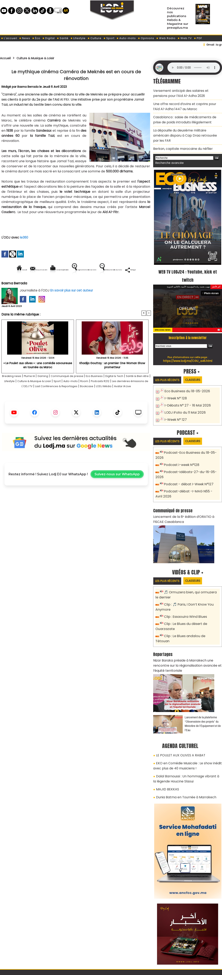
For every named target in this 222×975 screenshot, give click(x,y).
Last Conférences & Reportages (100, 400)
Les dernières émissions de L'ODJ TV (44, 400)
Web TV (185, 38)
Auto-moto (126, 38)
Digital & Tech (136, 390)
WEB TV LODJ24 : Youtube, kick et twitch (187, 262)
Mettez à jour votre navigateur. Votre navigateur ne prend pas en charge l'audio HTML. (193, 67)
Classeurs (197, 367)
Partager (102, 283)
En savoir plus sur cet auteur (72, 304)
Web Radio (166, 38)
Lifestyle (78, 38)
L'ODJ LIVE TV (138, 951)
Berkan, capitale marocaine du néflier (180, 137)
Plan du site (100, 969)
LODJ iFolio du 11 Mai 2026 (183, 399)
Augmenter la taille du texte (125, 269)
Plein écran (212, 280)
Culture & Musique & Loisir (41, 58)
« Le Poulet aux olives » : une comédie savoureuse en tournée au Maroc (37, 378)
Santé (62, 38)
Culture (94, 38)
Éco (36, 38)
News (24, 38)
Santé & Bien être (16, 395)
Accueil (6, 58)
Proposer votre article (83, 951)
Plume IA (36, 390)
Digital (48, 38)
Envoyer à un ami (39, 269)
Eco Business (112, 390)
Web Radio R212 (194, 952)
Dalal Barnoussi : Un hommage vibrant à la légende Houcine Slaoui (184, 742)
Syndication (121, 969)
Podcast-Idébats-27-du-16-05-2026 (191, 457)
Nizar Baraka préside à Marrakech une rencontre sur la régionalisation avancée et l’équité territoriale (187, 633)
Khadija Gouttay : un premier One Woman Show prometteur (112, 378)
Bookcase (137, 400)
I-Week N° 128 (175, 385)
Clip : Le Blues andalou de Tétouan (190, 611)
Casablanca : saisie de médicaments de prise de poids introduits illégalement (185, 115)
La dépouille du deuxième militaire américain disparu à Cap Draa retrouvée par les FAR (185, 127)
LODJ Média (64, 405)
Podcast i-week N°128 (180, 450)
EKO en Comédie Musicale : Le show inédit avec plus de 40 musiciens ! (184, 731)
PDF (198, 38)
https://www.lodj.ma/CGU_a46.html (187, 347)
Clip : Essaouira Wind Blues (183, 592)
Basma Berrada (28, 87)
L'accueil (9, 38)
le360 (24, 237)
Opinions (146, 38)
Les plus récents (169, 367)
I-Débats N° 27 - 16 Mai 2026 (185, 392)
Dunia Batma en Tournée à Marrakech (183, 759)
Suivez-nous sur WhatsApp (117, 493)
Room (128, 395)
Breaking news (15, 390)
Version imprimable (78, 269)
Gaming (52, 390)
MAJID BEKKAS (165, 752)
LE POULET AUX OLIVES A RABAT (177, 722)
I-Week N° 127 (175, 405)
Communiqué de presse (80, 390)
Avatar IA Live (87, 405)
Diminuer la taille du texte (66, 283)
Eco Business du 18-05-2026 (185, 378)
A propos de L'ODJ (29, 951)
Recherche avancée (167, 150)
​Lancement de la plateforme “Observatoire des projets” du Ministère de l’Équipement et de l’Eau (203, 690)
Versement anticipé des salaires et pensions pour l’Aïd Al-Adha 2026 (184, 92)
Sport (108, 38)
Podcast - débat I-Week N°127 (187, 464)
